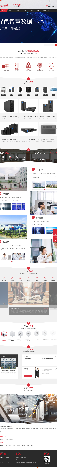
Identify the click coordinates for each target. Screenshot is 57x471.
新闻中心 (38, 10)
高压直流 (18, 45)
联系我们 (51, 0)
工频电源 (12, 45)
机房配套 (31, 10)
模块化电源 (22, 45)
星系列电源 (6, 45)
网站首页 (3, 10)
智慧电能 (17, 10)
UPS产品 (24, 10)
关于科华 (48, 0)
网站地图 (55, 0)
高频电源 (15, 45)
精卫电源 (9, 45)
